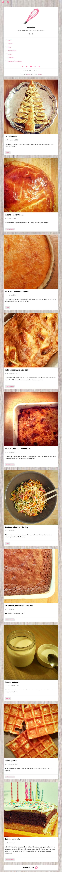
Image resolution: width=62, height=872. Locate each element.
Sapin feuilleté (11, 136)
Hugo (28, 74)
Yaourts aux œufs (12, 682)
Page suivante (30, 867)
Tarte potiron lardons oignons (17, 291)
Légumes (10, 44)
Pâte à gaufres (11, 760)
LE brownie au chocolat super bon (19, 605)
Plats (9, 47)
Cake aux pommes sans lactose (17, 370)
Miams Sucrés (12, 51)
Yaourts (10, 54)
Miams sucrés (10, 229)
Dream (40, 74)
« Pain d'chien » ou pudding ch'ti (18, 448)
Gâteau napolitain (12, 839)
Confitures (11, 57)
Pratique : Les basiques (15, 61)
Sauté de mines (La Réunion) (16, 527)
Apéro (9, 40)
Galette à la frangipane (14, 215)
